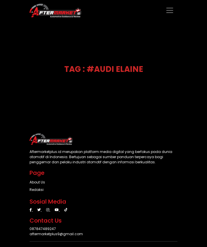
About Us (37, 182)
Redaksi (37, 189)
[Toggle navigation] (169, 10)
